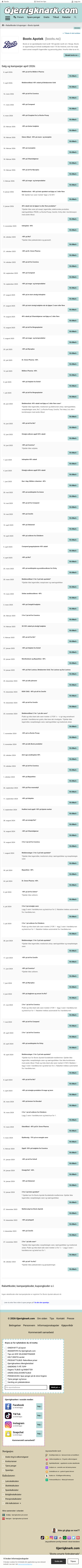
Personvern (29, 1325)
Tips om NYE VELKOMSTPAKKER (21, 1354)
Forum (18, 17)
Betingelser (15, 1325)
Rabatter (66, 17)
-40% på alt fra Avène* (30, 892)
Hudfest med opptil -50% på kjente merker (37, 809)
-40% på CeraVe (27, 514)
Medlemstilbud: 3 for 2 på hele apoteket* (36, 579)
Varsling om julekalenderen (19, 1382)
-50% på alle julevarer (29, 681)
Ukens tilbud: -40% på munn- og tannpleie (36, 137)
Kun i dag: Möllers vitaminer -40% (34, 481)
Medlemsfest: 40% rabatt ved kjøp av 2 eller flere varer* (41, 403)
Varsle (5, 2)
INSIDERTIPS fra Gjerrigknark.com (22, 1351)
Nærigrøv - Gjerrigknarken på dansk (17, 1518)
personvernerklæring (25, 1564)
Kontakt (60, 1318)
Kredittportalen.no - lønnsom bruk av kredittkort (64, 1455)
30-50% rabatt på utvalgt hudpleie (34, 626)
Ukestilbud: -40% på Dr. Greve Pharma (35, 1127)
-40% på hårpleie (28, 798)
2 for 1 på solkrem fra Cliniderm (33, 923)
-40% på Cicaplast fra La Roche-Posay (35, 115)
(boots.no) (53, 39)
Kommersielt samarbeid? (23, 1440)
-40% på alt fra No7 (28, 423)
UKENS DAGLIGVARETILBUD (19, 1373)
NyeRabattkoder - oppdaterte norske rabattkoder (64, 1463)
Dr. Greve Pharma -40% (30, 360)
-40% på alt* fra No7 (29, 1261)
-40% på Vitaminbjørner (30, 159)
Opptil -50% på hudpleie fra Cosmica (35, 1148)
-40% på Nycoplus (28, 349)
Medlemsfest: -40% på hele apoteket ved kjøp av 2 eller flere (43, 192)
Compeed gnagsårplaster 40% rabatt (35, 546)
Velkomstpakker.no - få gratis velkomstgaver (63, 1459)
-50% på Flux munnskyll (30, 787)
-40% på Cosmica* (28, 445)
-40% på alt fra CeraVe (30, 702)
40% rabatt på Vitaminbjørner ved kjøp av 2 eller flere (40, 316)
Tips (52, 1318)
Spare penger (33, 17)
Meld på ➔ (55, 1387)
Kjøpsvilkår (67, 1325)
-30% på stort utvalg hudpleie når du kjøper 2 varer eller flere (43, 305)
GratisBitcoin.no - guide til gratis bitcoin (61, 1471)
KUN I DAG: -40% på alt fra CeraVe (34, 691)
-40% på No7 (26, 237)
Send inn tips (40, 2)
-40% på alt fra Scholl (29, 1159)
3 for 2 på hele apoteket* (30, 1192)
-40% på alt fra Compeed (30, 503)
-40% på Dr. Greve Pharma (31, 251)
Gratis (46, 17)
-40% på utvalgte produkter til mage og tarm (37, 1090)
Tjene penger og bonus (17, 1379)
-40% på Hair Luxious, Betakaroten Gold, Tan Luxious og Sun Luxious (46, 670)
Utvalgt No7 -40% (28, 1170)
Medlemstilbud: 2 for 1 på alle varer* (35, 713)
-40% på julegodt (28, 1220)
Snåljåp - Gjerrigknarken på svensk (17, 1515)
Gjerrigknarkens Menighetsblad (20, 1363)
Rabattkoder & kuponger (16, 25)
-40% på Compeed (28, 104)
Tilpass (73, 1561)
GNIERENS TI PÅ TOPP (17, 1367)
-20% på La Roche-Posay (31, 733)
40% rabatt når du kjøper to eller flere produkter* (39, 206)
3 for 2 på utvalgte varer (30, 906)
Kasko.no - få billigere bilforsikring (60, 1475)
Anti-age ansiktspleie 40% (31, 755)
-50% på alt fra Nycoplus (30, 170)
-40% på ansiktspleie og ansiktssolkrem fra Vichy (39, 568)
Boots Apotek (33, 25)
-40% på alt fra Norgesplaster (32, 327)
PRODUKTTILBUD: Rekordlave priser (22, 1360)
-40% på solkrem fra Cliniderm (32, 536)
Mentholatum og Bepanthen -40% (34, 659)
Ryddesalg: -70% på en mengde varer (35, 1137)
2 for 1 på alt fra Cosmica (31, 1005)
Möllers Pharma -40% (29, 371)
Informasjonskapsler (48, 1325)
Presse (70, 1318)
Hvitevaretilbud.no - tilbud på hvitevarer (61, 1479)
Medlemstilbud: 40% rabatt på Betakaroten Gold (39, 83)
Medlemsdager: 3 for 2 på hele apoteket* (36, 853)
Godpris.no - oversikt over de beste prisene (62, 1467)
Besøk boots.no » (71, 55)
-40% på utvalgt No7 (29, 820)
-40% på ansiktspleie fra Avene (33, 492)
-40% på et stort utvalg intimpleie (33, 295)
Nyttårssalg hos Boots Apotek (32, 1209)
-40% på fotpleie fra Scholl (31, 382)
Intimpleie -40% (27, 226)
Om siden (42, 1318)
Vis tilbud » (73, 76)
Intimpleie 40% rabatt (29, 459)
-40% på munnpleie (28, 148)
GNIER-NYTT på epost (17, 1348)
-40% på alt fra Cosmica (30, 94)
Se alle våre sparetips (41, 1302)
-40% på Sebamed (28, 525)
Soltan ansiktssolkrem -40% (32, 593)
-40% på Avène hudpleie (30, 126)
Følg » (39, 1406)
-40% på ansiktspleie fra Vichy (32, 1043)
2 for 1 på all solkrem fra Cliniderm (34, 1112)
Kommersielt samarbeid (41, 1332)
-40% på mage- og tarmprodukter (33, 181)
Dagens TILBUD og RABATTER (20, 1370)
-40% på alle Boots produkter (32, 744)
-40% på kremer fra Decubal (32, 1101)
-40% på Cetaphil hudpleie (31, 604)
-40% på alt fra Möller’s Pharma (33, 72)
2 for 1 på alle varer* (29, 1242)
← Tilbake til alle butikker (71, 33)
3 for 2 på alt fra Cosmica (31, 615)
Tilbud (56, 17)
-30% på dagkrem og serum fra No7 (34, 994)
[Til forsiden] (41, 11)
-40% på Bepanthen (29, 777)
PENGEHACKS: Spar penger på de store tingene (27, 1376)
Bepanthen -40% (27, 870)
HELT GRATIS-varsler (16, 1357)
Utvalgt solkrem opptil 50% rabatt (33, 434)
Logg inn (76, 2)
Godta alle (58, 1561)
